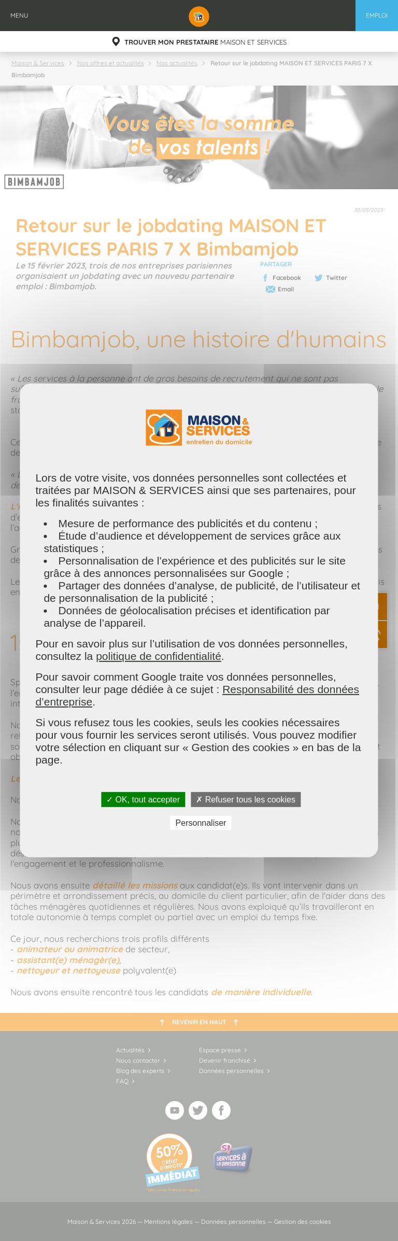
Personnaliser (201, 823)
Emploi (377, 15)
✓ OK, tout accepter (143, 799)
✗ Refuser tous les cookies (245, 799)
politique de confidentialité (158, 656)
